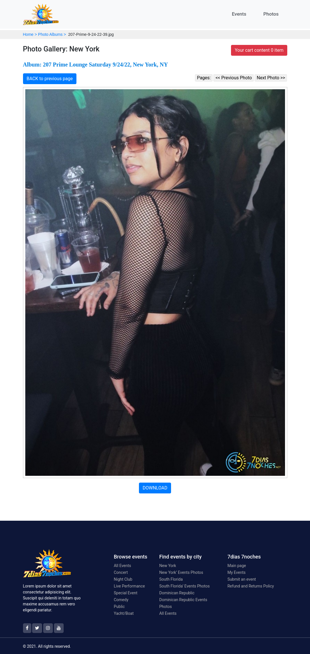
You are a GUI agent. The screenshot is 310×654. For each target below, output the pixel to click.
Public (119, 606)
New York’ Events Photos (181, 572)
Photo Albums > (52, 34)
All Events (122, 565)
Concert (121, 572)
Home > (30, 34)
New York (167, 565)
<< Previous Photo (233, 77)
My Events (236, 572)
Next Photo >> (271, 77)
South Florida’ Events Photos (184, 586)
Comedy (121, 599)
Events (239, 14)
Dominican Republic (176, 593)
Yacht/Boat (124, 613)
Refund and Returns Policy (250, 586)
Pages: (204, 77)
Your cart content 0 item (259, 50)
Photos (271, 14)
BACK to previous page (50, 78)
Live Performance (129, 586)
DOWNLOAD (155, 488)
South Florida (171, 579)
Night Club (123, 579)
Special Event (125, 593)
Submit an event (241, 579)
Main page (236, 565)
